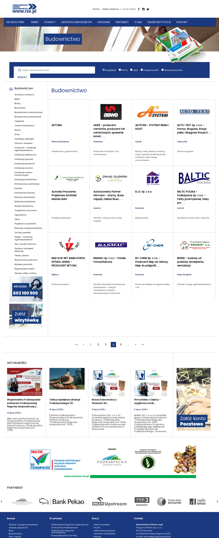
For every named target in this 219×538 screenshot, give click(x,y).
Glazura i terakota (23, 143)
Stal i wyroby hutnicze (25, 244)
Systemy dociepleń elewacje (23, 249)
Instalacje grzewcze (24, 163)
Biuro (11, 530)
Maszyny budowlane (24, 197)
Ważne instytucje (159, 22)
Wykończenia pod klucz (26, 259)
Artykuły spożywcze (18, 527)
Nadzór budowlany (23, 206)
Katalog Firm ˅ (16, 22)
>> (142, 344)
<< (76, 344)
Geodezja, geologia (24, 138)
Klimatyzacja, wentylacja (26, 183)
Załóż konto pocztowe (104, 530)
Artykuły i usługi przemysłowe (23, 524)
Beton (17, 99)
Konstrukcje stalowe (24, 192)
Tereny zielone (21, 255)
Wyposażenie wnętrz (24, 268)
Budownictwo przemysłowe (27, 116)
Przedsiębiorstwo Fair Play (64, 535)
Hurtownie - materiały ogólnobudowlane (25, 149)
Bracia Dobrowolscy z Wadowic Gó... (104, 401)
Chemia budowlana (24, 125)
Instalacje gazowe (23, 159)
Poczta (96, 9)
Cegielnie (19, 121)
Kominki (18, 188)
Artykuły (97, 536)
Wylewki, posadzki (23, 264)
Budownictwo (23, 88)
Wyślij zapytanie (111, 9)
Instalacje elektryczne (25, 154)
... (128, 344)
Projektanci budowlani (25, 223)
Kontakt (182, 22)
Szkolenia (103, 22)
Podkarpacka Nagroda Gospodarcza (69, 524)
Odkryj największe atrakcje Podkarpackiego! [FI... (64, 401)
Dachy (17, 130)
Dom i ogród (15, 536)
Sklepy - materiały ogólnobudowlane (23, 238)
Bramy (17, 103)
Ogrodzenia (20, 214)
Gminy (35, 22)
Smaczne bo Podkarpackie (64, 527)
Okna (17, 219)
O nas (138, 22)
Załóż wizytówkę (102, 524)
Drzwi (17, 134)
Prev (4, 503)
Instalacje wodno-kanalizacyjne (23, 173)
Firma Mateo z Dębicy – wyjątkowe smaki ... (147, 401)
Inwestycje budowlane (25, 179)
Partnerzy (122, 22)
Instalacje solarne (23, 168)
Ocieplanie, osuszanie (25, 210)
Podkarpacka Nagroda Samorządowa (62, 531)
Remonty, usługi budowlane (28, 228)
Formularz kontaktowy (104, 533)
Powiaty (50, 22)
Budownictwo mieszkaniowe (28, 112)
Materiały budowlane (24, 201)
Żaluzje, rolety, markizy (25, 273)
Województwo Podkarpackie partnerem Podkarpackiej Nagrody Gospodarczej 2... (23, 403)
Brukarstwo (19, 107)
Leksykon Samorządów (76, 22)
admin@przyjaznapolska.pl (157, 536)
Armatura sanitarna (24, 94)
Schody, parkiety (22, 232)
